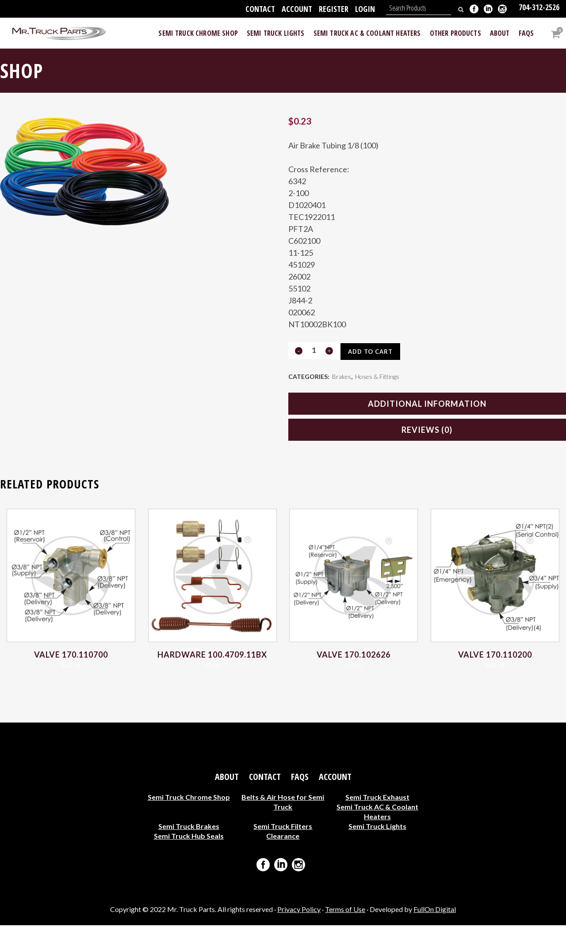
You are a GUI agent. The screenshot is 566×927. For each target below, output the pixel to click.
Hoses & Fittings (377, 377)
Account (297, 9)
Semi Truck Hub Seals (189, 837)
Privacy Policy (299, 911)
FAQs (300, 778)
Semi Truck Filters (282, 828)
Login (365, 9)
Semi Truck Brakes (188, 828)
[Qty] (314, 350)
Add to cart (373, 351)
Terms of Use (345, 911)
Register (333, 9)
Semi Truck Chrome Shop (189, 799)
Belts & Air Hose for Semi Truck (282, 804)
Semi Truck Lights (377, 828)
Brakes (341, 377)
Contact (260, 9)
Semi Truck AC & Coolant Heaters (377, 813)
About (227, 778)
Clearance (282, 837)
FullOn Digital (434, 911)
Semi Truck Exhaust (377, 799)
